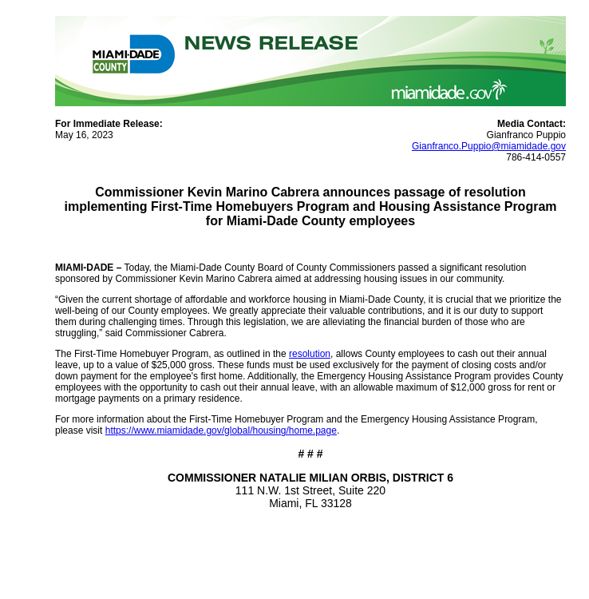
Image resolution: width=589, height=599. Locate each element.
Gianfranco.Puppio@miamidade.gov (489, 146)
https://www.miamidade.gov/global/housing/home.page (221, 430)
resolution (309, 353)
